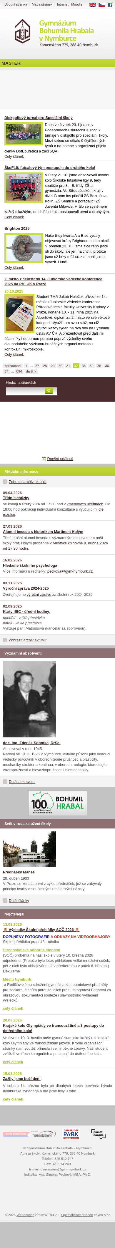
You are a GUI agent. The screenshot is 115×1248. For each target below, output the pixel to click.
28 (45, 366)
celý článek (13, 1008)
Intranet (63, 4)
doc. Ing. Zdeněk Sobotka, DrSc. (32, 743)
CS (103, 5)
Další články (19, 900)
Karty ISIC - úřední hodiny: (26, 611)
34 (92, 366)
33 (84, 366)
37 (6, 371)
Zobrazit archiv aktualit (27, 481)
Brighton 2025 (16, 228)
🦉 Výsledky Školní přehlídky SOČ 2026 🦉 (41, 929)
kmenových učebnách (85, 504)
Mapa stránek (42, 4)
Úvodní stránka (15, 4)
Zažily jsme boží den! (22, 1078)
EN (94, 5)
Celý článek (14, 156)
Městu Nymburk (17, 979)
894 (19, 371)
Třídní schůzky (16, 498)
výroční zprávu (39, 594)
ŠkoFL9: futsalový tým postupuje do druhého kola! (49, 167)
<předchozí (12, 366)
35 (99, 366)
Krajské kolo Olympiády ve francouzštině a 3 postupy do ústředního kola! (53, 1028)
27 (37, 366)
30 (60, 366)
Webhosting (25, 1215)
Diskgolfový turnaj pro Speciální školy (38, 117)
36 (107, 366)
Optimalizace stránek (77, 1215)
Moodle (76, 4)
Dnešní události (60, 459)
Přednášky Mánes (19, 872)
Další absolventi (22, 781)
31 (68, 366)
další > (31, 371)
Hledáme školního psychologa (30, 565)
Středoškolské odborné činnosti (31, 950)
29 (53, 366)
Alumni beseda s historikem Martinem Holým (43, 531)
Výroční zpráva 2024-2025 (26, 588)
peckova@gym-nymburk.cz (70, 571)
